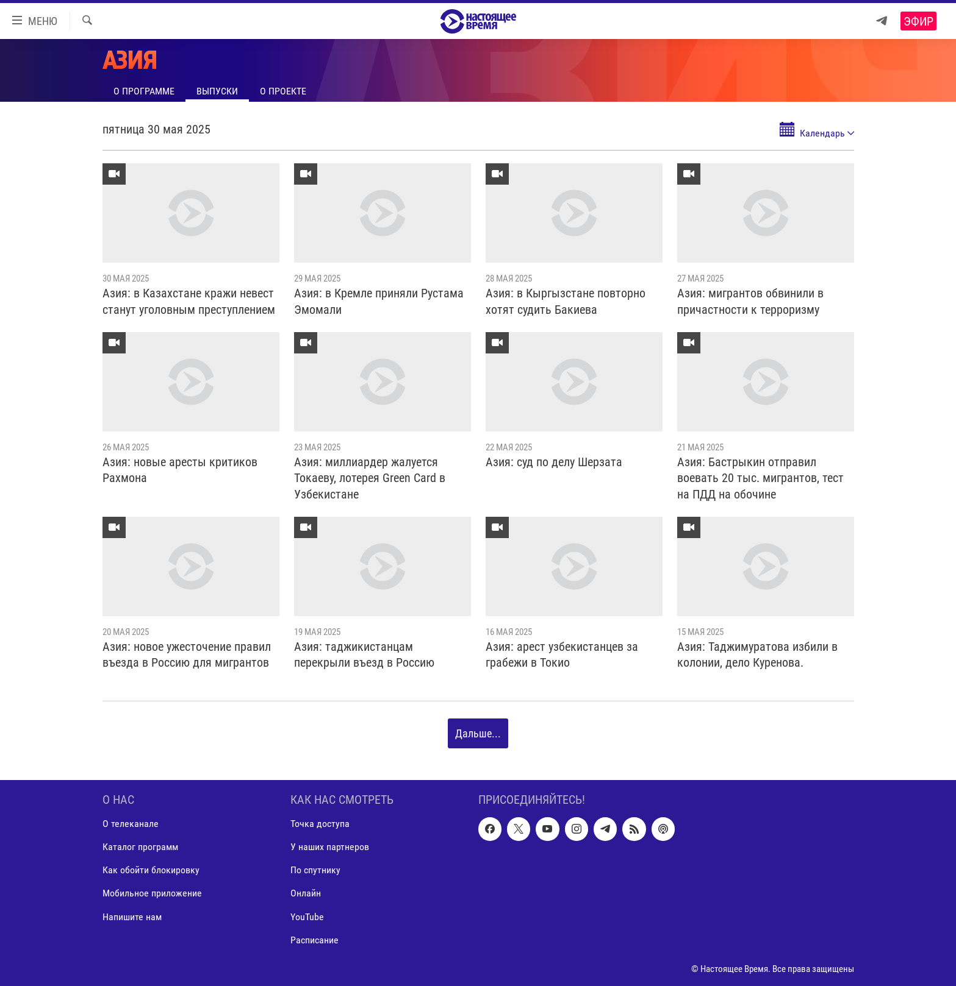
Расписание (314, 939)
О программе (143, 91)
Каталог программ (140, 847)
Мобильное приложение (152, 893)
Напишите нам (132, 916)
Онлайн (305, 893)
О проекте (283, 91)
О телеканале (130, 823)
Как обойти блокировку (150, 870)
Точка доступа (320, 823)
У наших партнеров (329, 847)
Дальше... (478, 733)
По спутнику (315, 870)
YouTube (307, 916)
